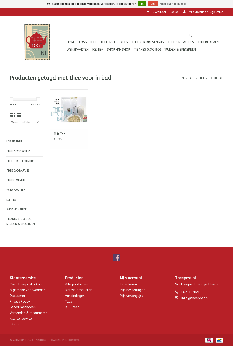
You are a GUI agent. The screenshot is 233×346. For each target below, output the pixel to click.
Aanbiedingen (75, 296)
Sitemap (16, 324)
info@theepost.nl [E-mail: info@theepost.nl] (195, 298)
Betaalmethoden (23, 307)
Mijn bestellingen (132, 290)
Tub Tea (59, 134)
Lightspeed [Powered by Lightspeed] (72, 339)
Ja (141, 3)
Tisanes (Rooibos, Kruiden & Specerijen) (165, 50)
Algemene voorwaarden (27, 290)
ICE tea (97, 50)
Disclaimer (17, 296)
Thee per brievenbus (148, 42)
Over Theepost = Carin (26, 284)
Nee (152, 3)
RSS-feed (72, 307)
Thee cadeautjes (181, 42)
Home (71, 42)
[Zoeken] (205, 35)
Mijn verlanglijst (131, 296)
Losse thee (88, 42)
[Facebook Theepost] (116, 257)
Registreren (128, 284)
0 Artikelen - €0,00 (162, 12)
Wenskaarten (78, 50)
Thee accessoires (114, 42)
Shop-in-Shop (118, 50)
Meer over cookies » (173, 3)
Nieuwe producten (78, 290)
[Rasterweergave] (12, 116)
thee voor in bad (210, 78)
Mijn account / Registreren (203, 12)
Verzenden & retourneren (28, 313)
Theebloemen (208, 42)
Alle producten (76, 284)
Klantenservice (21, 319)
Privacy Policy (20, 302)
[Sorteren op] (25, 122)
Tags (191, 78)
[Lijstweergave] (19, 116)
